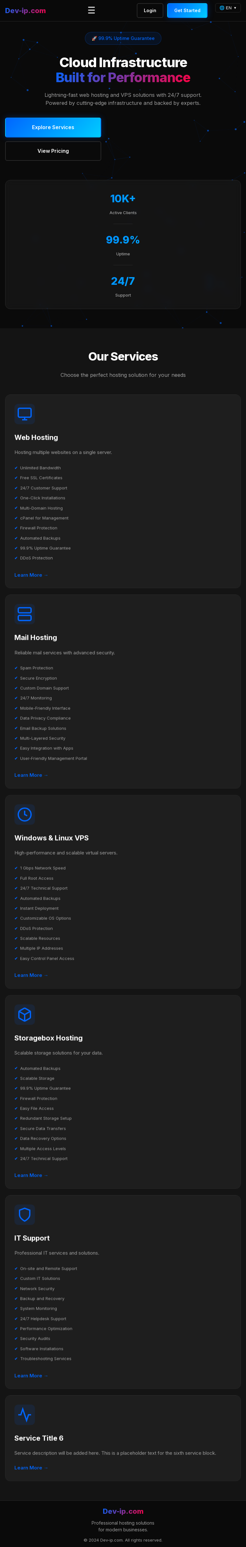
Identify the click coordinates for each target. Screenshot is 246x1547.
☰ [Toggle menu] (91, 10)
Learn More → (31, 575)
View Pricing (53, 151)
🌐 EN (225, 7)
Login (150, 10)
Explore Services (53, 127)
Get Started (187, 10)
